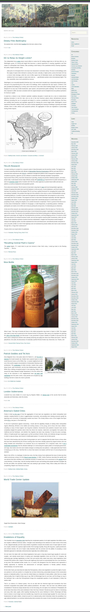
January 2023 (74, 155)
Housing (73, 75)
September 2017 (75, 215)
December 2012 (74, 296)
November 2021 (74, 162)
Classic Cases (74, 62)
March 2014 (74, 271)
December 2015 (74, 243)
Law (9, 47)
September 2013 (75, 279)
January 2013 (74, 294)
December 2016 (74, 228)
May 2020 (73, 183)
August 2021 (74, 164)
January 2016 (74, 241)
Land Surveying (74, 79)
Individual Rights (20, 469)
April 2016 (73, 239)
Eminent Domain (75, 71)
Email (72, 45)
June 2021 (73, 166)
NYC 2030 (73, 129)
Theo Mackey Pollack (18, 37)
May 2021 (73, 168)
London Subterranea (13, 392)
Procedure (73, 99)
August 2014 (74, 262)
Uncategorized (74, 111)
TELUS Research (12, 166)
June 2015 (73, 251)
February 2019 (74, 192)
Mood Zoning (74, 92)
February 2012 (74, 314)
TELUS (24, 173)
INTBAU (73, 125)
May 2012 (73, 309)
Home (72, 42)
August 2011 (74, 326)
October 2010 (74, 343)
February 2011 (74, 337)
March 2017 (74, 222)
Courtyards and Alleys (33, 155)
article (8, 246)
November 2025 (74, 142)
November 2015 (74, 245)
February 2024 (74, 145)
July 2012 (73, 305)
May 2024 (73, 143)
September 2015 (75, 249)
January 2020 (74, 187)
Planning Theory (17, 232)
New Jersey (74, 96)
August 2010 (74, 346)
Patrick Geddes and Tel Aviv (17, 354)
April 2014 (73, 269)
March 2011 (74, 335)
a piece (18, 61)
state (42, 187)
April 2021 (73, 170)
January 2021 (74, 175)
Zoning (25, 469)
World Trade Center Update (16, 479)
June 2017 (73, 220)
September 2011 (75, 324)
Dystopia (73, 69)
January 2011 (74, 339)
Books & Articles (75, 56)
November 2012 (74, 298)
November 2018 (74, 196)
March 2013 (74, 290)
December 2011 (74, 318)
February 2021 (74, 173)
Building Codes (11, 155)
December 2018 (74, 194)
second (61, 459)
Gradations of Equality (14, 537)
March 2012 (74, 313)
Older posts (7, 606)
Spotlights (18, 381)
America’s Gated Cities (14, 411)
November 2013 (74, 275)
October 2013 (74, 277)
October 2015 (74, 247)
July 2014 (73, 264)
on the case (16, 414)
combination (17, 365)
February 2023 (74, 153)
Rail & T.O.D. (25, 232)
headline (24, 44)
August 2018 (74, 200)
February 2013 (74, 292)
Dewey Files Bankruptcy (15, 41)
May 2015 (73, 252)
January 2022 (74, 160)
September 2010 (75, 345)
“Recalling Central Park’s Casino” (19, 243)
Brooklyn (73, 58)
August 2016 (74, 234)
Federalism (11, 232)
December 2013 (74, 273)
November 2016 (74, 230)
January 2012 (74, 316)
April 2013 (73, 288)
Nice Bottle (9, 262)
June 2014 (73, 266)
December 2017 (74, 209)
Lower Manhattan (75, 86)
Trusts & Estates (75, 109)
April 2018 (73, 205)
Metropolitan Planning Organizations (39, 171)
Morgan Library (74, 127)
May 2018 (73, 204)
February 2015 (74, 256)
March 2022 (74, 157)
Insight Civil (73, 123)
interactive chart (20, 540)
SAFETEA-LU (41, 179)
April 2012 (73, 311)
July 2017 (73, 219)
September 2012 (75, 301)
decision (30, 457)
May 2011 (73, 331)
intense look (46, 395)
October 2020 (74, 177)
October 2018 (74, 198)
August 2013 (74, 281)
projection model (13, 181)
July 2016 (73, 236)
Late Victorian (74, 81)
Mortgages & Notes (75, 94)
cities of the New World (12, 335)
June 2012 (73, 307)
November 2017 (74, 211)
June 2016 (73, 237)
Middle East (13, 381)
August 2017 (74, 217)
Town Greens (27, 343)
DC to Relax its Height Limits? (18, 58)
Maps (72, 88)
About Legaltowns (75, 44)
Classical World (12, 343)
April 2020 (73, 185)
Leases (73, 84)
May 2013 (73, 286)
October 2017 (74, 213)
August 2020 (74, 181)
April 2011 (73, 333)
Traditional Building (75, 131)
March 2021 (74, 172)
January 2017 (74, 226)
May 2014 (73, 267)
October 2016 (74, 232)
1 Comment (41, 155)
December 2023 (74, 149)
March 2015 (74, 254)
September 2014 (75, 260)
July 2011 (73, 328)
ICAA (72, 121)
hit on (9, 420)
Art (9, 381)
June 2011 (73, 329)
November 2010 (74, 341)
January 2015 (74, 258)
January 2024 (74, 147)
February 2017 (74, 224)
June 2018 (73, 202)
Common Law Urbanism (21, 155)
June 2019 (73, 190)
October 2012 (74, 299)
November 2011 (74, 320)
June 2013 (73, 284)
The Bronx (73, 105)
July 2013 (73, 282)
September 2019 (75, 189)
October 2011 (74, 322)
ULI (72, 133)
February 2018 (74, 207)
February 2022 (74, 158)
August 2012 (74, 303)
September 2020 (75, 179)
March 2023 (74, 151)
